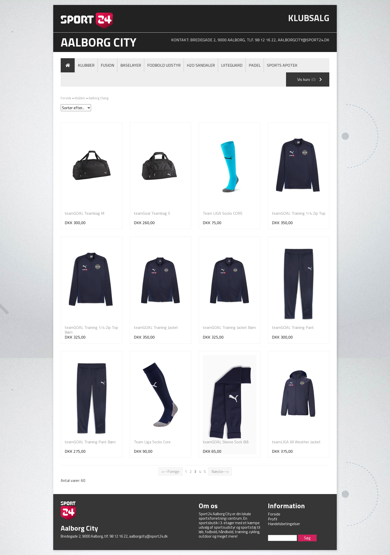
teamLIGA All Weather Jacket (296, 442)
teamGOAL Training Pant (293, 327)
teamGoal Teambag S (152, 213)
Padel (255, 65)
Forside (66, 98)
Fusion (107, 65)
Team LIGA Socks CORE (223, 213)
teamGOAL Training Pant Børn (90, 442)
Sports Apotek (282, 65)
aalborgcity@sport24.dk (303, 40)
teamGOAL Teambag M (84, 213)
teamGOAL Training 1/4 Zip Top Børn (91, 329)
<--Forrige (170, 471)
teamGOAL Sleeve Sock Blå (225, 442)
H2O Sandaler (201, 65)
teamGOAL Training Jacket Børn (229, 327)
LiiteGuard (232, 65)
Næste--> (220, 471)
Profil (272, 519)
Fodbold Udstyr (164, 65)
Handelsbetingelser (284, 524)
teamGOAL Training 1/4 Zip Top (298, 213)
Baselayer (130, 65)
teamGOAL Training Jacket (156, 327)
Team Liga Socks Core (152, 442)
